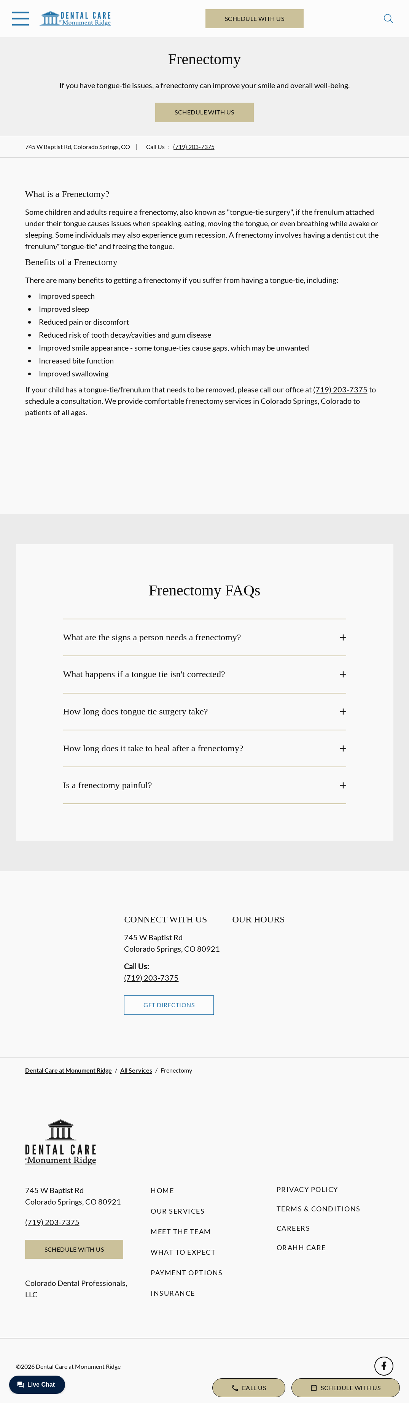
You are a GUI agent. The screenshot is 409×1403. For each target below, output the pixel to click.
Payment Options (187, 1272)
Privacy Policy (307, 1189)
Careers (293, 1228)
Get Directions (168, 1004)
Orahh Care (301, 1247)
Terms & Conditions (319, 1209)
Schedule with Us (255, 18)
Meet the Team (181, 1231)
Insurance (173, 1293)
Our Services (178, 1211)
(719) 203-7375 (194, 146)
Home (162, 1190)
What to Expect (183, 1252)
